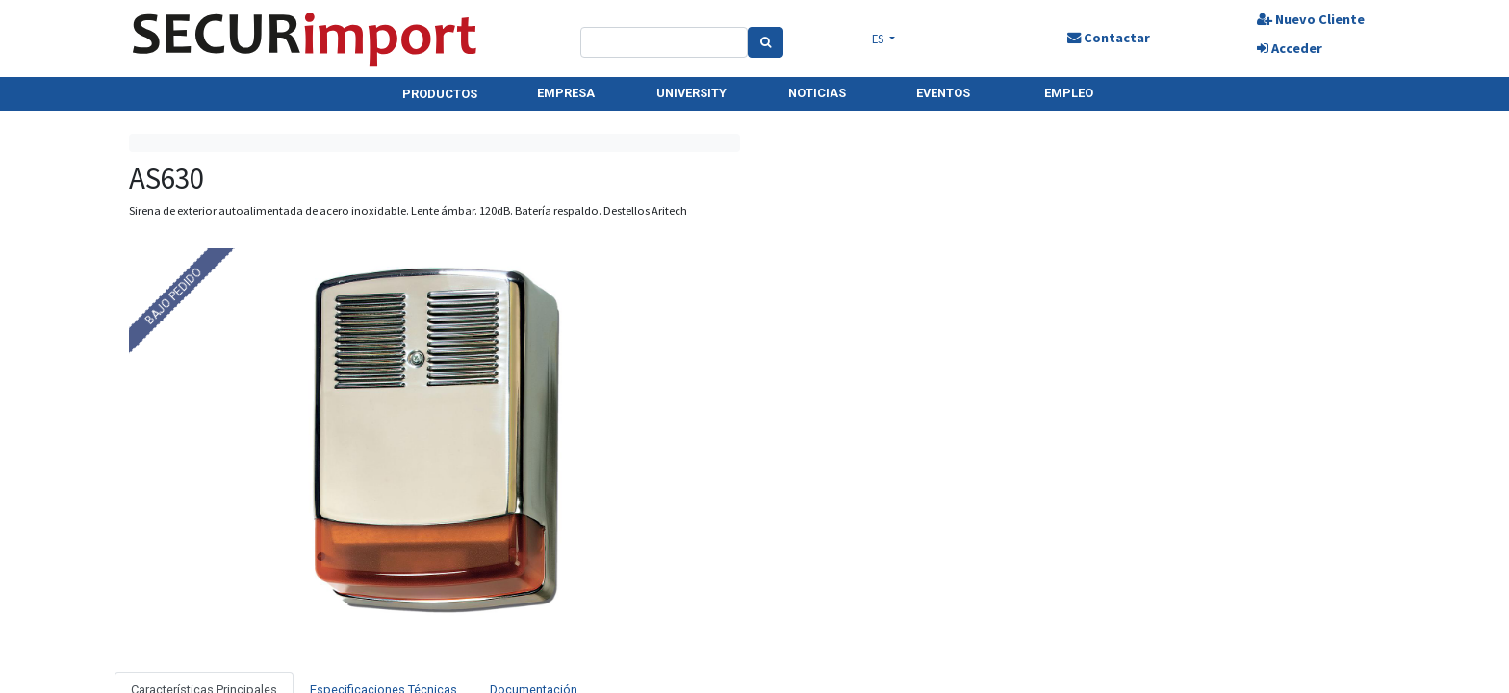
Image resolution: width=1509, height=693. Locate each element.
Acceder (1289, 48)
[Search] (765, 42)
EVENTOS (943, 93)
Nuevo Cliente (1311, 19)
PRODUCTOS (439, 94)
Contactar (1108, 37)
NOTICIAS (817, 93)
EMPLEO (1068, 93)
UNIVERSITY (691, 93)
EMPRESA (566, 93)
